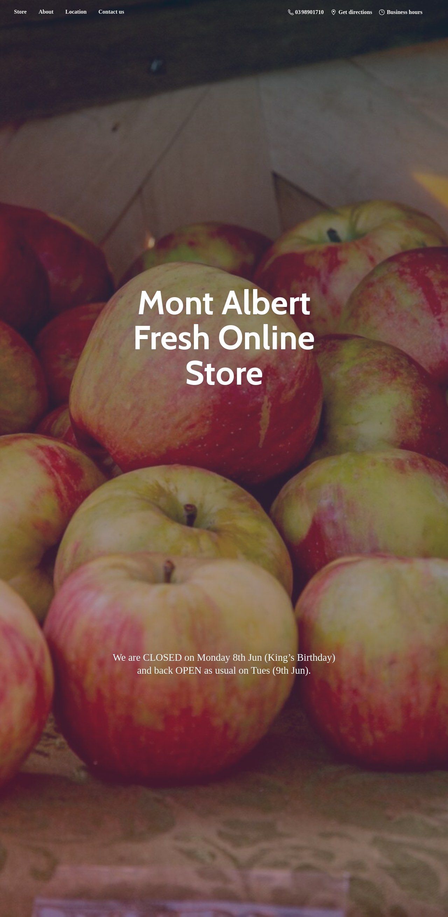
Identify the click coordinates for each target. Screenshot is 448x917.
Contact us (111, 12)
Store (20, 12)
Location (75, 12)
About (46, 12)
